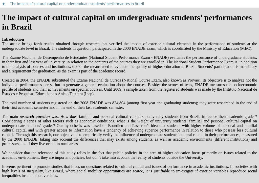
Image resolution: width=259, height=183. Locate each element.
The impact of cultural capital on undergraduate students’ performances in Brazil (77, 3)
